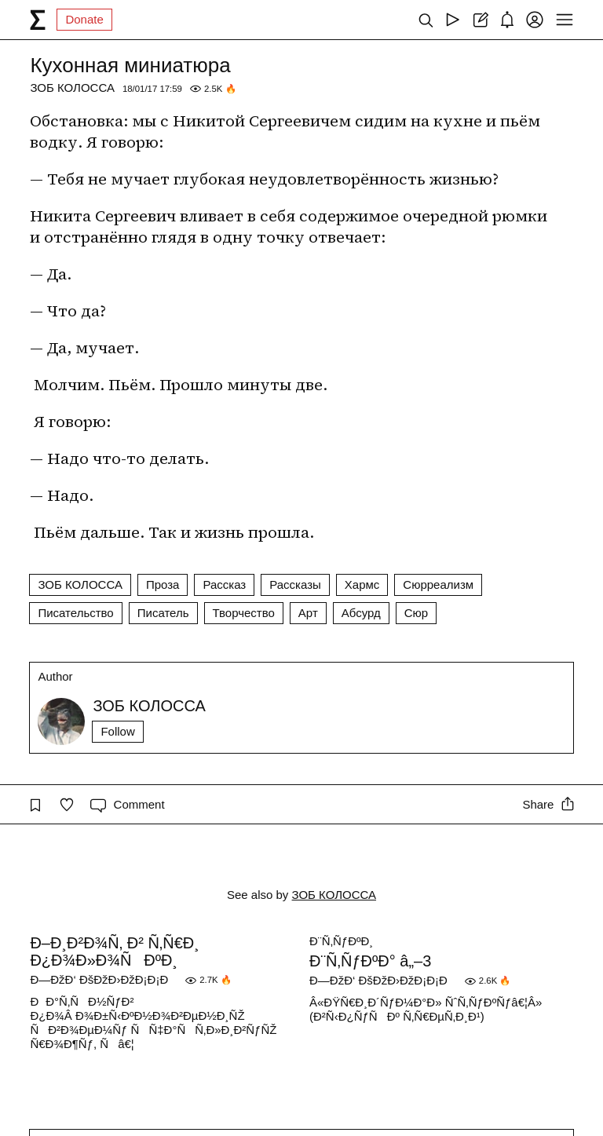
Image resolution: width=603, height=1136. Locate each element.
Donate (84, 19)
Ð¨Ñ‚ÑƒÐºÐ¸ (341, 941)
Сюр (416, 612)
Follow (117, 731)
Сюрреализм (438, 584)
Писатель (163, 612)
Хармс (362, 584)
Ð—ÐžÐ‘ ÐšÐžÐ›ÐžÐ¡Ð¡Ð (103, 979)
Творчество (244, 612)
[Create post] (480, 19)
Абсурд (361, 612)
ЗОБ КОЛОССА (72, 87)
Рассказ (224, 584)
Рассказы (295, 584)
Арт (308, 612)
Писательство (75, 612)
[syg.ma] (38, 19)
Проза (163, 584)
